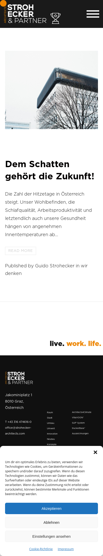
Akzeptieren (51, 508)
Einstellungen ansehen (51, 536)
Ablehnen (51, 522)
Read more (20, 251)
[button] (95, 452)
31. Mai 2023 (24, 152)
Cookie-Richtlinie (41, 549)
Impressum (66, 549)
